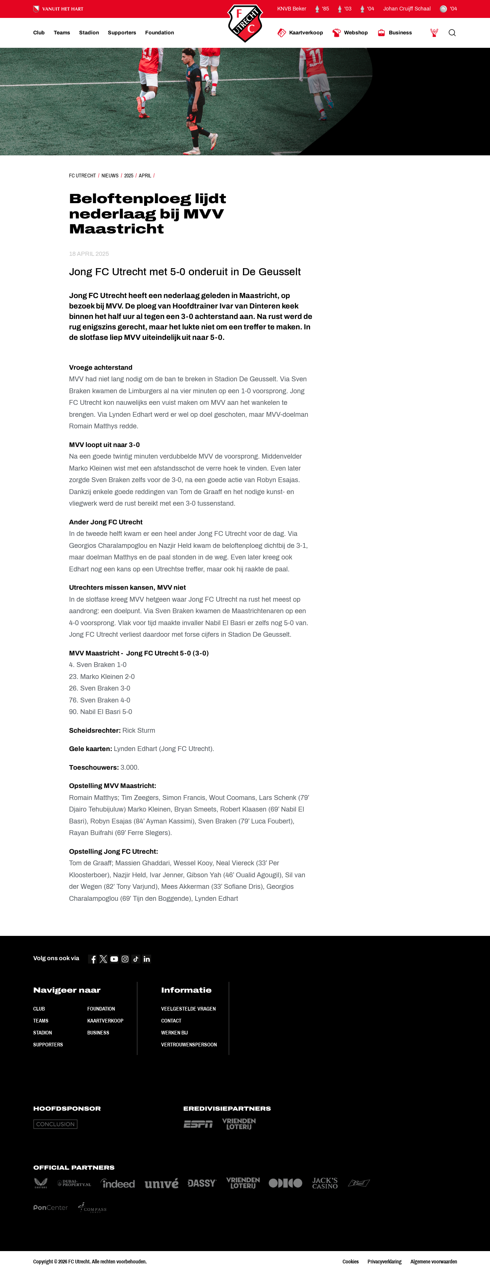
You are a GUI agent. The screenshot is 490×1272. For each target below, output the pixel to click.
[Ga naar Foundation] (159, 33)
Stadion (42, 1032)
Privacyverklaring (385, 1261)
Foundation (101, 1008)
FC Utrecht (82, 175)
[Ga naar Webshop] (350, 33)
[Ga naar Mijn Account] (434, 33)
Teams (41, 1020)
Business (98, 1032)
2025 (128, 175)
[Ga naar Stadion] (89, 33)
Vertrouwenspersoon (189, 1044)
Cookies (351, 1261)
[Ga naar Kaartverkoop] (300, 33)
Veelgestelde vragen (188, 1008)
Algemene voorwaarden (434, 1261)
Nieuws (110, 175)
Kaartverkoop (105, 1020)
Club (39, 1008)
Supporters (48, 1044)
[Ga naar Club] (39, 33)
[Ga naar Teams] (62, 33)
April (145, 175)
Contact (171, 1020)
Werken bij (174, 1032)
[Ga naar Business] (394, 33)
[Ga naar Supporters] (122, 33)
